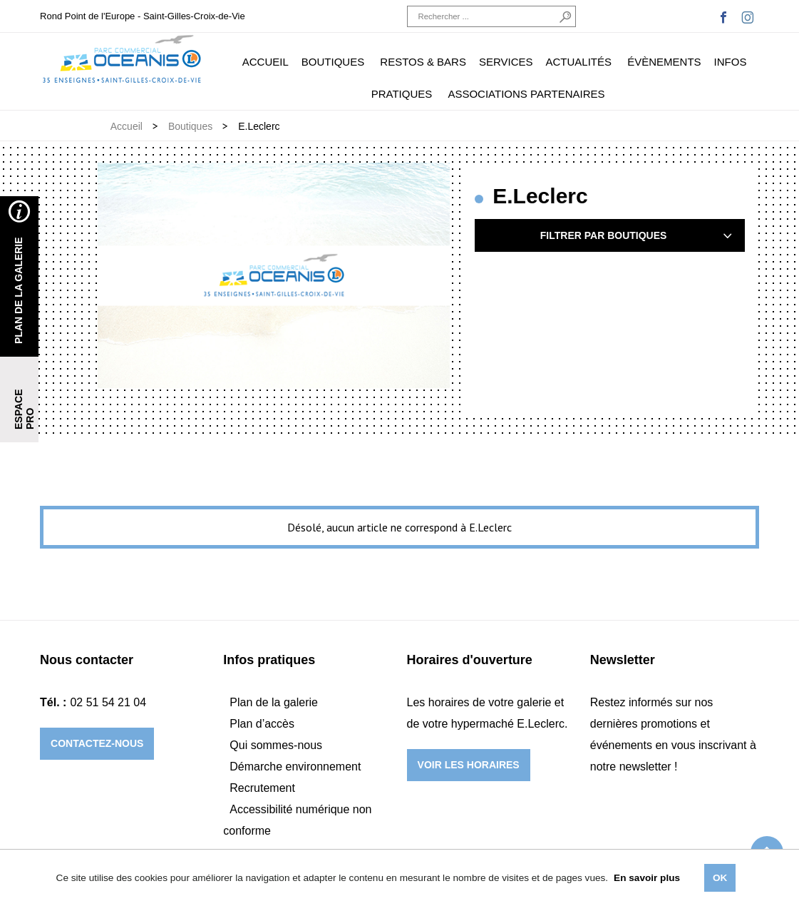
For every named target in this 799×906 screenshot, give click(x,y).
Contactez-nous (97, 743)
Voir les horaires (469, 764)
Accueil (265, 62)
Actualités (579, 62)
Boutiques (332, 62)
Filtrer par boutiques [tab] (632, 235)
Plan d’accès (262, 724)
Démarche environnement (295, 766)
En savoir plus (647, 877)
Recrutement (262, 788)
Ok (720, 877)
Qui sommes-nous (276, 745)
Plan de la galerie (274, 702)
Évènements (664, 62)
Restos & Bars (423, 62)
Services (506, 62)
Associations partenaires (526, 94)
